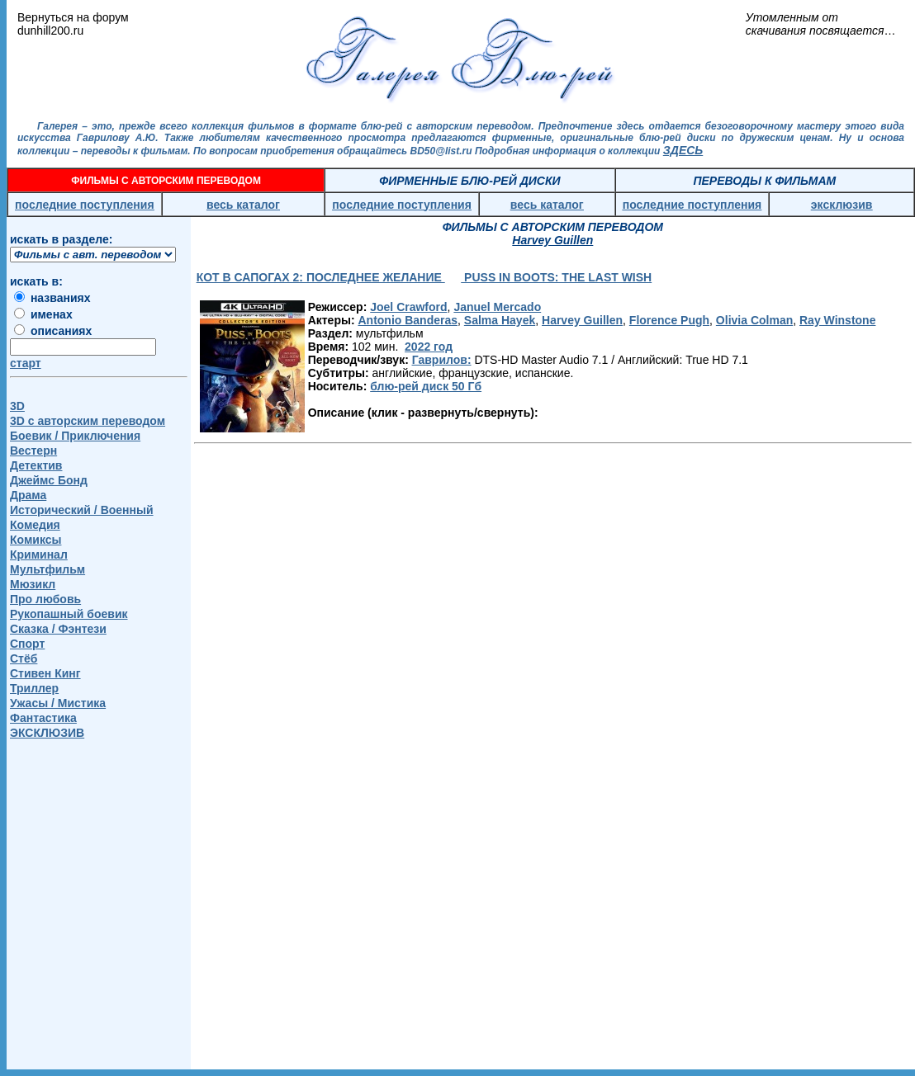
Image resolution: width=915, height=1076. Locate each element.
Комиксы (35, 539)
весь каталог (243, 204)
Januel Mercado (497, 307)
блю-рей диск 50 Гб (425, 386)
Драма (28, 495)
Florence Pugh (669, 320)
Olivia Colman (754, 320)
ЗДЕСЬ (683, 150)
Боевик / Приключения (75, 435)
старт (25, 363)
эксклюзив (842, 204)
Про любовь (45, 599)
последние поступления (84, 204)
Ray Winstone (837, 320)
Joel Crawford (408, 307)
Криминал (39, 554)
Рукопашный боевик (69, 614)
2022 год (429, 346)
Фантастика (43, 717)
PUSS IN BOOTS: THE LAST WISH (556, 277)
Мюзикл (32, 584)
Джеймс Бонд (49, 480)
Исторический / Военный (82, 510)
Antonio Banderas (408, 320)
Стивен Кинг (45, 673)
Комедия (35, 524)
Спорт (27, 643)
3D (17, 406)
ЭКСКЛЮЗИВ (47, 732)
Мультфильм (47, 569)
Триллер (34, 688)
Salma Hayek (499, 320)
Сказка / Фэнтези (58, 628)
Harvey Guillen (582, 320)
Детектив (36, 465)
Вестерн (33, 450)
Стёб (23, 658)
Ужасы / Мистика (58, 703)
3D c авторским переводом (87, 420)
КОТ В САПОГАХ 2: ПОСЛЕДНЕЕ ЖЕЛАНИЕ (321, 277)
